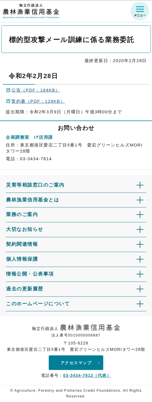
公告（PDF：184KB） (35, 90)
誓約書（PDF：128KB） (38, 101)
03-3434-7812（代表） (87, 375)
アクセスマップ (76, 363)
